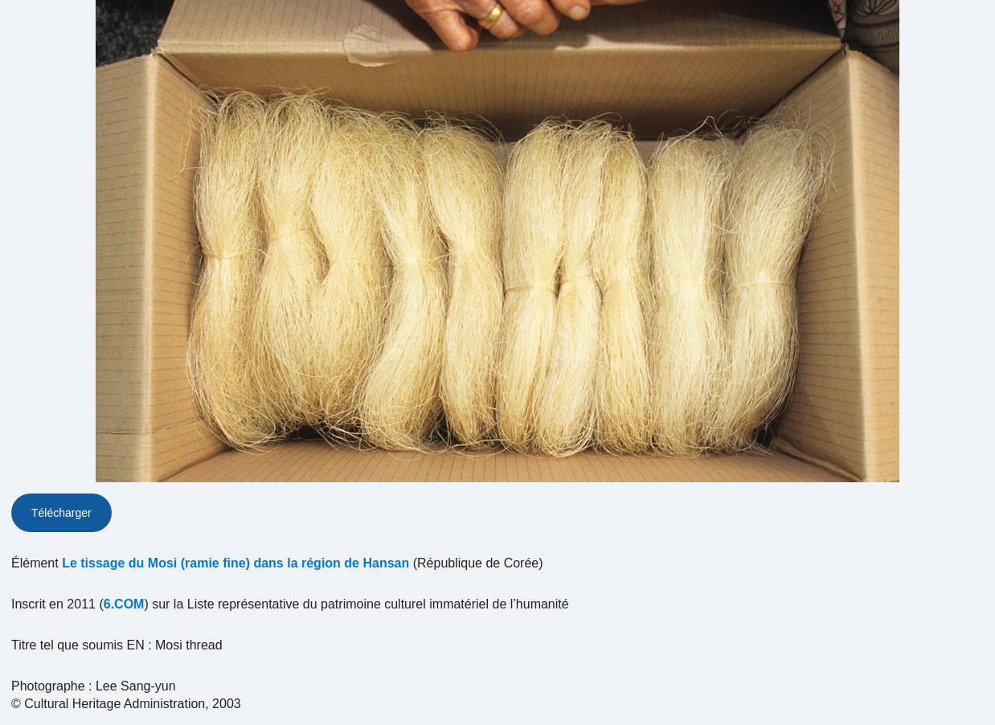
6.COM (124, 604)
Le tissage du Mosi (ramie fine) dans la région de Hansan (235, 563)
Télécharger (61, 512)
